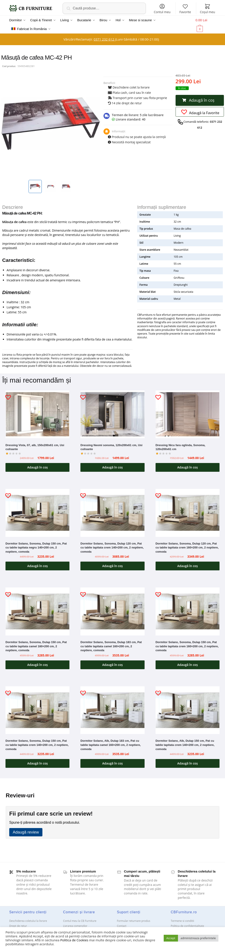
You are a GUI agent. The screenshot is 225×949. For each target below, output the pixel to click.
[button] (200, 100)
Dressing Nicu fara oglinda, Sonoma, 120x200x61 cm (180, 447)
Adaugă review (26, 832)
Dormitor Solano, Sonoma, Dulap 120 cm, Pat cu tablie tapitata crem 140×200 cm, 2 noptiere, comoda (111, 547)
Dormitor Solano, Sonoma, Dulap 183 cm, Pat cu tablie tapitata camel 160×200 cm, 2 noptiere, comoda (111, 646)
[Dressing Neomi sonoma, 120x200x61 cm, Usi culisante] (112, 414)
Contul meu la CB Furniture (79, 921)
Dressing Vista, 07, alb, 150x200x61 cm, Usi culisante (34, 447)
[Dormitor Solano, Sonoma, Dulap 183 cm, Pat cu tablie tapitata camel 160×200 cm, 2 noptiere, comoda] (112, 611)
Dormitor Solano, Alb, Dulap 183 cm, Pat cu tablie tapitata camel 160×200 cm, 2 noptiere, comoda (110, 744)
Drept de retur (18, 926)
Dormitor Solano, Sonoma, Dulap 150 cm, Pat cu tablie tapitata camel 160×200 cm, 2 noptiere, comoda (36, 646)
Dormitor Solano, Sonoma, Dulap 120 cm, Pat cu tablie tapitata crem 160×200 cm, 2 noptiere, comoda (187, 547)
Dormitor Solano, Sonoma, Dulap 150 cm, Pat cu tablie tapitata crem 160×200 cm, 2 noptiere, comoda (187, 646)
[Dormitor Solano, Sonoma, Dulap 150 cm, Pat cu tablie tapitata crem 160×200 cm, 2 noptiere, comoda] (188, 611)
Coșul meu (207, 8)
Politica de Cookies (74, 940)
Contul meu (162, 8)
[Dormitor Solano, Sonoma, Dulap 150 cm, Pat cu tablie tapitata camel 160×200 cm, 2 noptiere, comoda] (37, 611)
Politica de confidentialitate (187, 926)
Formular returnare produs (133, 921)
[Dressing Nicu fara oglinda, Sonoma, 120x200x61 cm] (188, 414)
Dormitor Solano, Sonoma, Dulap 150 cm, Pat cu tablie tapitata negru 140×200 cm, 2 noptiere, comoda (36, 547)
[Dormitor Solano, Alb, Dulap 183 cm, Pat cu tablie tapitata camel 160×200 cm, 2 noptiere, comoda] (112, 710)
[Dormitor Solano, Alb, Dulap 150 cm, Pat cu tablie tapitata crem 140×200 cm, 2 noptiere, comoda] (188, 710)
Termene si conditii (182, 921)
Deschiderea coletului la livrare (28, 921)
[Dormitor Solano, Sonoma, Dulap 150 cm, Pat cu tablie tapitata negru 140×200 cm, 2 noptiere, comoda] (37, 513)
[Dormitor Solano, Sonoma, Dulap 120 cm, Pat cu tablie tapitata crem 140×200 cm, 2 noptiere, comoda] (112, 513)
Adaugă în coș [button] (37, 467)
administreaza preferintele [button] (198, 938)
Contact (121, 926)
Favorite (185, 8)
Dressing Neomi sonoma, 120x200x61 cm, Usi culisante (111, 447)
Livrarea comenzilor (75, 926)
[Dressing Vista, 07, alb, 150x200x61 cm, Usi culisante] (37, 414)
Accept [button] (170, 938)
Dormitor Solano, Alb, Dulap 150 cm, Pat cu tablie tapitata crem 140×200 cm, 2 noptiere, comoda (185, 744)
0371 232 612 (104, 39)
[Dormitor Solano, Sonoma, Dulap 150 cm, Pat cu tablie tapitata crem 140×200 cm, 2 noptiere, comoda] (37, 710)
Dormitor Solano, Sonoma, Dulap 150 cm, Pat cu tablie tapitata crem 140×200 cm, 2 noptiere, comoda (37, 744)
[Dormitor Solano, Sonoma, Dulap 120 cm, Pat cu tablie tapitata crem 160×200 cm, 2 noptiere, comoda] (188, 513)
